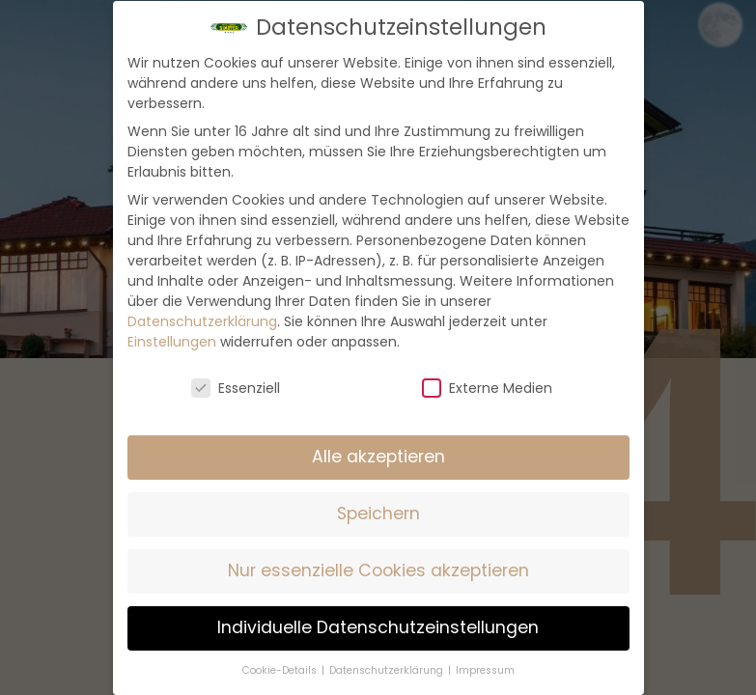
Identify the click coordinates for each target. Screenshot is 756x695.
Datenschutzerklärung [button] (387, 670)
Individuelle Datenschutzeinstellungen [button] (378, 627)
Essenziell (235, 388)
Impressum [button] (485, 670)
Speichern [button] (378, 513)
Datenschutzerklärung (202, 321)
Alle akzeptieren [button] (378, 456)
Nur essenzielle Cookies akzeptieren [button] (378, 570)
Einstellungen (171, 341)
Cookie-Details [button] (281, 670)
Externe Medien (487, 388)
